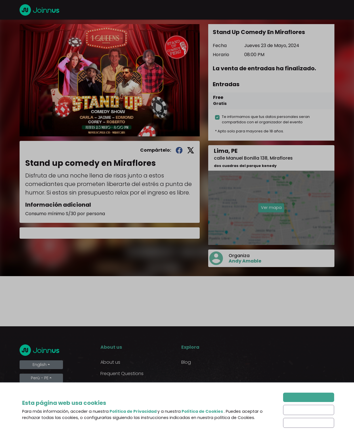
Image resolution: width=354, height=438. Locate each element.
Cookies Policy (116, 407)
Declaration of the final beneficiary (125, 422)
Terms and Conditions (124, 385)
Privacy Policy (115, 396)
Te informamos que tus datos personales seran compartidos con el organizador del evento (266, 119)
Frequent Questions (122, 373)
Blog (186, 362)
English (40, 364)
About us (110, 362)
